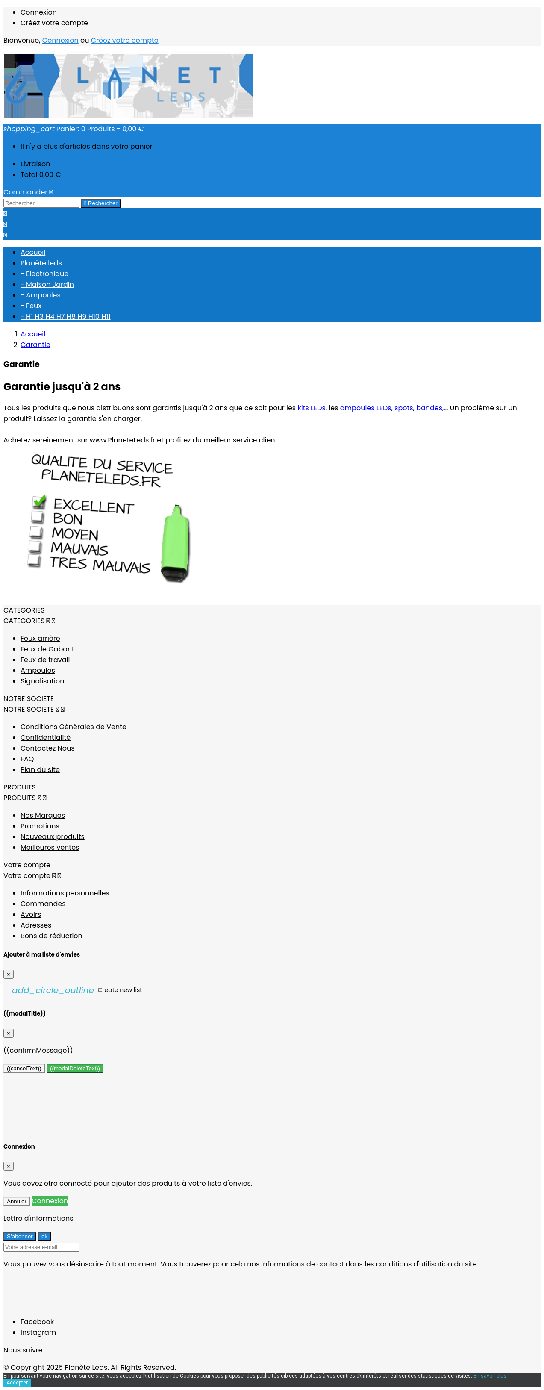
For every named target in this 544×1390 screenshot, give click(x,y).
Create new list (77, 990)
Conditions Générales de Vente (73, 727)
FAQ (27, 759)
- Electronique (44, 274)
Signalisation (42, 681)
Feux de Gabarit (47, 649)
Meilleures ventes (50, 847)
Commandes (43, 904)
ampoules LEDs (365, 408)
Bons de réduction (51, 936)
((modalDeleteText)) (75, 1068)
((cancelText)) (24, 1068)
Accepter (17, 1383)
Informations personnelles (65, 893)
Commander (28, 192)
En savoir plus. (490, 1376)
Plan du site (40, 770)
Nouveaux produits (53, 837)
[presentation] (68, 1293)
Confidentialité (46, 737)
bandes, (430, 408)
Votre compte (26, 865)
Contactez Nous (48, 748)
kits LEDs (311, 408)
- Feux (31, 306)
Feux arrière (40, 638)
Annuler (16, 1201)
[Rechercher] (41, 203)
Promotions (40, 826)
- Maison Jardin (47, 284)
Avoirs (31, 914)
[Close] (8, 974)
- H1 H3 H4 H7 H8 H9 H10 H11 (66, 316)
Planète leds (41, 263)
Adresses (36, 925)
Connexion (39, 12)
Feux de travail (45, 660)
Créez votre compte (54, 23)
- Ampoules (41, 295)
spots (403, 408)
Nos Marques (43, 815)
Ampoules (38, 670)
